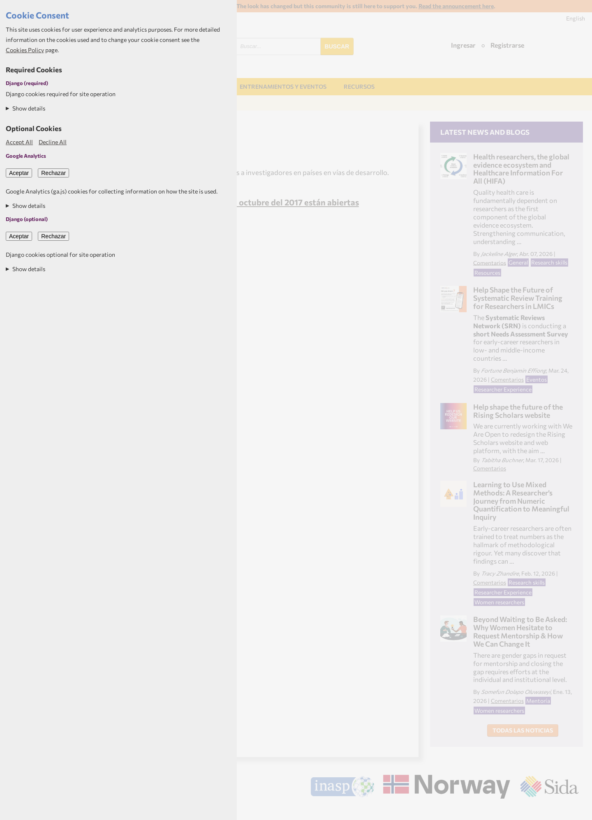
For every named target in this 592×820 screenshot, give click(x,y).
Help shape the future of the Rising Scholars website (518, 410)
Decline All (53, 141)
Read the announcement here (456, 5)
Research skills (549, 262)
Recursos (359, 86)
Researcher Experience (503, 389)
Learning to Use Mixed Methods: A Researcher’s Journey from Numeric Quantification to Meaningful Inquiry (521, 500)
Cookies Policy (25, 49)
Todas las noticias (523, 730)
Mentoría (538, 700)
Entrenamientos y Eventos (283, 86)
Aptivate (571, 810)
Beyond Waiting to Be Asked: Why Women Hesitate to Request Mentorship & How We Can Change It (520, 631)
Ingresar (463, 45)
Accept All (19, 141)
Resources (487, 272)
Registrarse (507, 45)
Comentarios (489, 262)
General (518, 262)
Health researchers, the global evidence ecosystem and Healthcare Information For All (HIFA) (521, 168)
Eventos (536, 379)
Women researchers (499, 602)
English (575, 18)
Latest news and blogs (485, 132)
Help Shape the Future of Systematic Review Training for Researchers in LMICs (517, 297)
